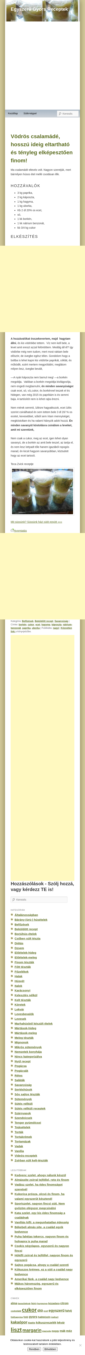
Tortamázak (22, 1141)
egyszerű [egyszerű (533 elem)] (57, 1310)
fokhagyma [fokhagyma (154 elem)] (17, 1317)
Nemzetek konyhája (28, 1051)
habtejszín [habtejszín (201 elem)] (44, 1317)
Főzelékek (21, 971)
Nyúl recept (22, 1061)
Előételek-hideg (25, 952)
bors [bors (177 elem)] (34, 1303)
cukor (31, 624)
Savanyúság (61, 621)
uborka (36, 628)
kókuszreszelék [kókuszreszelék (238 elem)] (46, 1322)
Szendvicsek (23, 1117)
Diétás (18, 943)
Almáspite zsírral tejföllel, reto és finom (41, 1179)
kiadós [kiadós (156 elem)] (31, 1322)
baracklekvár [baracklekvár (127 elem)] (24, 1303)
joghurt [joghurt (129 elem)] (54, 1317)
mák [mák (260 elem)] (62, 1330)
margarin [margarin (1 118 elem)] (32, 1330)
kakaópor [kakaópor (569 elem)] (19, 1322)
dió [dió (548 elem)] (40, 1310)
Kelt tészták (22, 1000)
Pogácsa (20, 1066)
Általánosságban (26, 914)
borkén (22, 624)
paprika (26, 628)
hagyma (45, 624)
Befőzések (28, 621)
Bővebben (50, 1349)
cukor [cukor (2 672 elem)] (29, 1310)
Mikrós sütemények (28, 1047)
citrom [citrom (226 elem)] (64, 1303)
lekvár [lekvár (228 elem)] (61, 1322)
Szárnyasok (22, 1113)
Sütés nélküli (23, 1103)
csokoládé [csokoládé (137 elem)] (16, 1311)
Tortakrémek (23, 1136)
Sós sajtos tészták (27, 1094)
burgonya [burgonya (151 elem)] (42, 1303)
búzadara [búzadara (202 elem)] (54, 1303)
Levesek (20, 1018)
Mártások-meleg (25, 1033)
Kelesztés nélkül (25, 995)
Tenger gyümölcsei (27, 1122)
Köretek (19, 1004)
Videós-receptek (25, 1155)
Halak (18, 976)
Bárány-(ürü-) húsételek (30, 919)
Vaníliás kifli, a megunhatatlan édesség (41, 1222)
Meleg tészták (23, 1037)
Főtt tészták (22, 966)
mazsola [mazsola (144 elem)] (46, 1331)
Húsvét (19, 981)
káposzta (57, 624)
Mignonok (21, 1042)
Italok (18, 985)
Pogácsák (21, 1070)
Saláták (19, 1080)
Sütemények (23, 1099)
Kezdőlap (13, 113)
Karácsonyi (22, 990)
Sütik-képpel (30, 113)
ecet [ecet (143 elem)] (46, 1311)
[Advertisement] (42, 289)
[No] (80, 1345)
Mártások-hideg (25, 1028)
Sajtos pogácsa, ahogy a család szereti (41, 1264)
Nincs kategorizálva (28, 1056)
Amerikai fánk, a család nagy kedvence (41, 1279)
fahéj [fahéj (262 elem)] (68, 1310)
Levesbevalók (24, 1014)
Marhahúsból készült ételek (33, 1023)
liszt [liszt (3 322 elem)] (16, 1330)
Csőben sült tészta (27, 938)
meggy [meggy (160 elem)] (55, 1331)
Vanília (19, 1151)
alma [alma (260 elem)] (14, 1303)
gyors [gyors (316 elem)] (33, 1316)
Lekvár (19, 1009)
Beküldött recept (44, 621)
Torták (18, 1132)
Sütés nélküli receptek (29, 1108)
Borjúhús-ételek (25, 933)
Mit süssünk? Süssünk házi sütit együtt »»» (36, 521)
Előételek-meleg (25, 957)
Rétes (18, 1075)
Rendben (34, 1349)
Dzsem (19, 948)
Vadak (18, 1146)
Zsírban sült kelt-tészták (31, 1160)
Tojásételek (22, 1127)
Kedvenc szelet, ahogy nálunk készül (40, 1175)
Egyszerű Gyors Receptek (39, 9)
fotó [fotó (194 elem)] (25, 1317)
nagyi (56, 628)
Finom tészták (24, 962)
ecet (38, 624)
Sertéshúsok (23, 1089)
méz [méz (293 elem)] (69, 1330)
